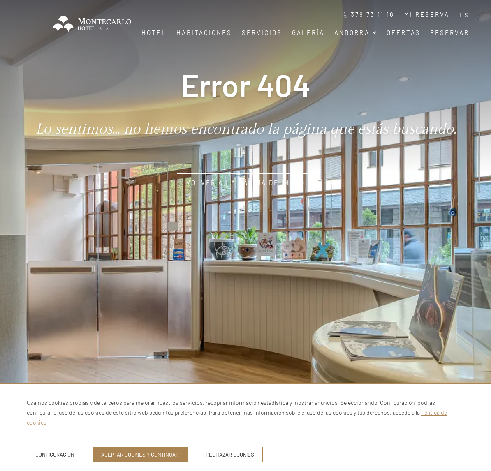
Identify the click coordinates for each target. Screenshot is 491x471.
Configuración (54, 454)
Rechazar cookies (230, 454)
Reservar (449, 32)
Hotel (154, 32)
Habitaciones (204, 32)
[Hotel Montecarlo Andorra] (92, 34)
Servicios (262, 32)
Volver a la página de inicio (245, 182)
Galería (308, 32)
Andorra (355, 32)
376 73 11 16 (368, 14)
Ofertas (403, 32)
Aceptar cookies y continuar (140, 454)
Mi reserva (426, 14)
